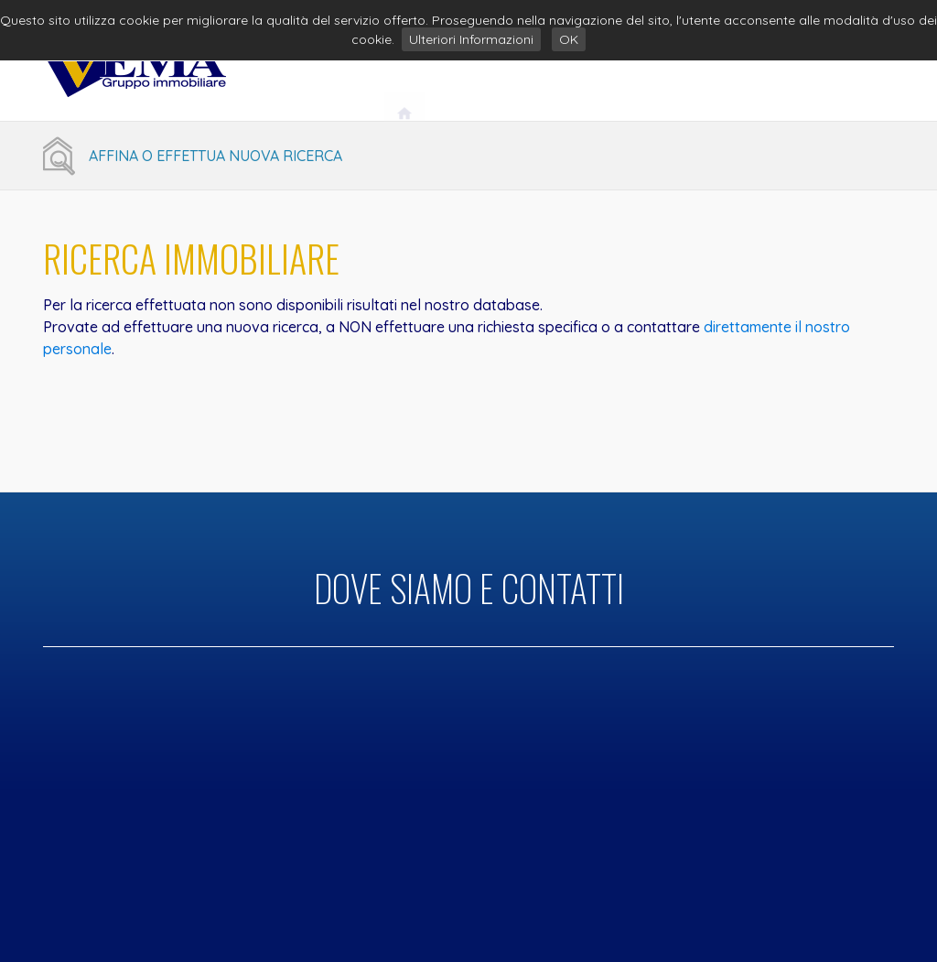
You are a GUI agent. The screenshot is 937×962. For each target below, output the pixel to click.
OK (568, 39)
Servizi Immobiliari (715, 70)
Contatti (839, 70)
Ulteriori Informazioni (471, 39)
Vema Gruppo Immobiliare (535, 70)
